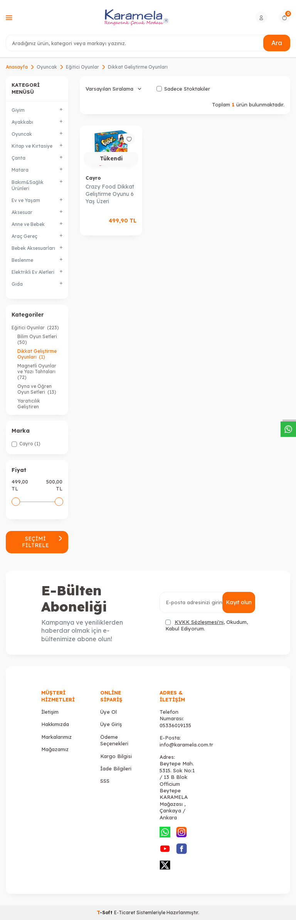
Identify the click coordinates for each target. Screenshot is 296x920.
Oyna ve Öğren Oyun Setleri (36, 389)
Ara (276, 43)
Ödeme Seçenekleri (114, 740)
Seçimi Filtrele (42, 542)
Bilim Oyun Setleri (37, 339)
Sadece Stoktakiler (183, 89)
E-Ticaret (124, 912)
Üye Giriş (111, 724)
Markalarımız (56, 737)
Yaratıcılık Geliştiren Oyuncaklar (36, 406)
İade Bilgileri (115, 768)
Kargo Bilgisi (116, 756)
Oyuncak (47, 67)
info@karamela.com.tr (186, 744)
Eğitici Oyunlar (82, 67)
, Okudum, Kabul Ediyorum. (206, 625)
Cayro (93, 178)
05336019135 (175, 725)
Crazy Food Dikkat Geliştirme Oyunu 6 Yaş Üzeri (110, 194)
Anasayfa (17, 67)
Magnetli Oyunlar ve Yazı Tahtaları (37, 371)
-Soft (105, 912)
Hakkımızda (55, 724)
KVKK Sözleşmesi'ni (199, 622)
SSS (104, 781)
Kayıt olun (239, 602)
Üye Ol (108, 712)
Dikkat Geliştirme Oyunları (37, 354)
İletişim (50, 712)
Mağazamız (55, 749)
